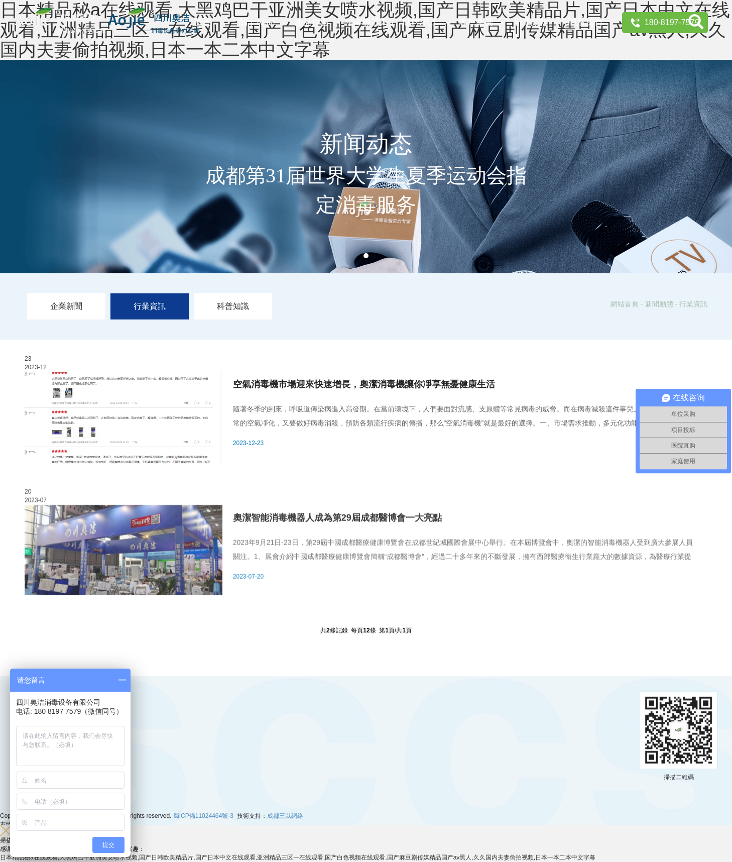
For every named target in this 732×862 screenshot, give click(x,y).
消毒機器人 (366, 22)
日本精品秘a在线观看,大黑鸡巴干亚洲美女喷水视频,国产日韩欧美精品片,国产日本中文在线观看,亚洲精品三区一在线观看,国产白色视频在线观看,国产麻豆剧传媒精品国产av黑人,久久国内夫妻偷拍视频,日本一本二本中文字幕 (297, 857)
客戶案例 (476, 22)
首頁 (202, 22)
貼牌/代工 (421, 22)
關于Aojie (257, 22)
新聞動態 (531, 22)
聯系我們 (585, 22)
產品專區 (312, 22)
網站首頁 (625, 304)
